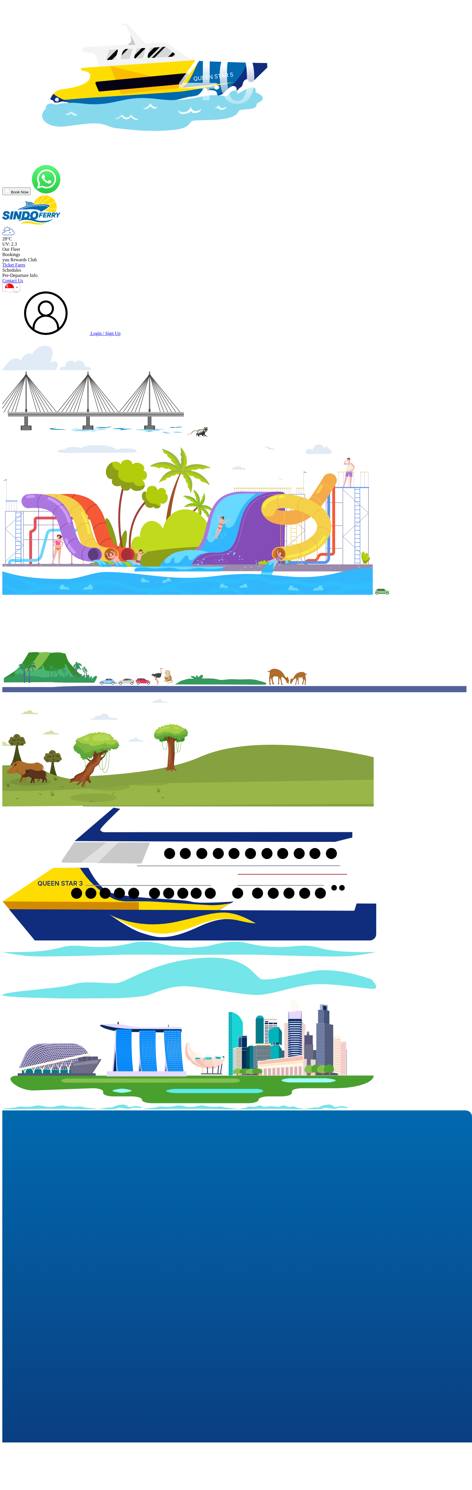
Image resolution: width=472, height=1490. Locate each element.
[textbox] (11, 289)
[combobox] (11, 287)
